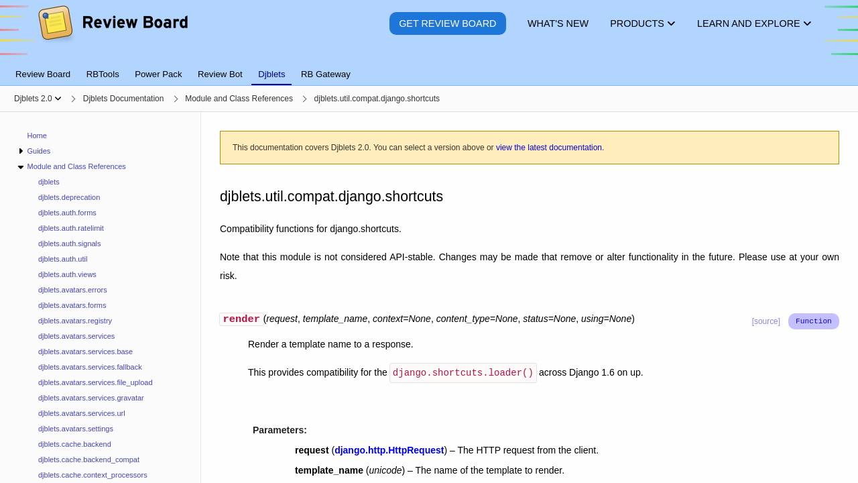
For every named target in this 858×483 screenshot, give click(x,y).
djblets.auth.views (67, 274)
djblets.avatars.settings (75, 429)
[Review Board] (112, 33)
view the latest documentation (549, 147)
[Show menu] (58, 99)
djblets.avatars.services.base (85, 351)
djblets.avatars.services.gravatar (91, 398)
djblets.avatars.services (76, 336)
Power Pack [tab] (158, 74)
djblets (49, 182)
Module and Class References (76, 166)
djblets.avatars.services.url (81, 413)
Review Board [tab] (42, 74)
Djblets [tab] (271, 74)
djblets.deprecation (69, 197)
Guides (38, 151)
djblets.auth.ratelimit (71, 228)
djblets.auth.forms (67, 213)
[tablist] (429, 66)
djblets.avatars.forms (72, 305)
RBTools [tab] (102, 74)
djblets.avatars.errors (72, 290)
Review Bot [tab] (220, 74)
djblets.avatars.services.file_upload (95, 382)
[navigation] (100, 297)
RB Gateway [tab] (326, 74)
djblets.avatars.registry (75, 321)
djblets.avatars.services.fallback (90, 367)
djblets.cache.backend (74, 444)
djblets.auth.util (62, 259)
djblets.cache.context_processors (92, 475)
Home (37, 135)
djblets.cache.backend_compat (88, 459)
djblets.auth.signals (69, 243)
